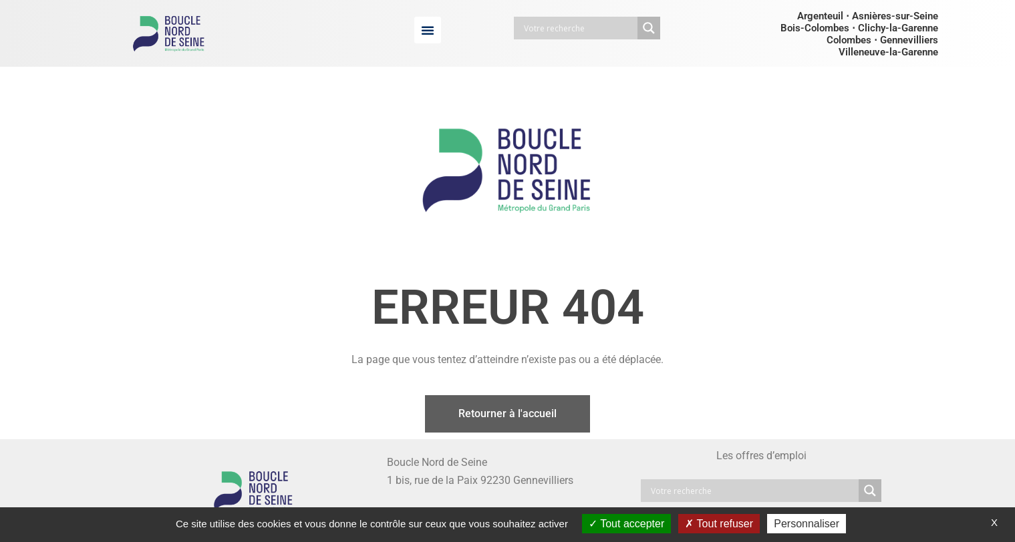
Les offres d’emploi (761, 455)
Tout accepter (626, 523)
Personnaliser (806, 523)
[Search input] (578, 28)
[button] (427, 30)
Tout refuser (719, 523)
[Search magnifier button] (648, 28)
